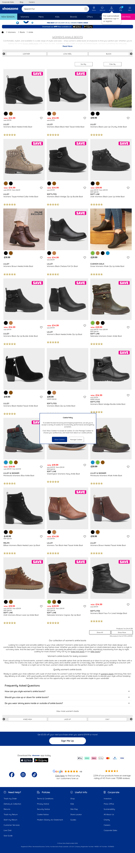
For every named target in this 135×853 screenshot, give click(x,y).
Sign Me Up (67, 740)
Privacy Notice (43, 804)
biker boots (95, 651)
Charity (107, 820)
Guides (73, 820)
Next (131, 54)
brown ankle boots (30, 43)
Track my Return (11, 814)
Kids (72, 804)
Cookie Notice (43, 814)
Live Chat (7, 830)
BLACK (108, 54)
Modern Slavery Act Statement (50, 820)
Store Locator (76, 814)
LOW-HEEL (67, 54)
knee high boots (78, 651)
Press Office (109, 804)
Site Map (74, 809)
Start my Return (10, 820)
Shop (72, 798)
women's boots (107, 674)
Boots (21, 32)
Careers (107, 825)
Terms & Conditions (45, 798)
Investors (108, 798)
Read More (67, 46)
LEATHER (26, 54)
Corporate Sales (110, 830)
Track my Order (10, 798)
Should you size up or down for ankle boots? (67, 697)
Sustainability (109, 809)
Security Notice (43, 809)
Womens (11, 32)
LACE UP (67, 719)
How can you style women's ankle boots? (67, 691)
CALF (107, 719)
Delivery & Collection (12, 804)
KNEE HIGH (27, 719)
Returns (7, 809)
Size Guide (8, 835)
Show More (122, 632)
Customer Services (12, 825)
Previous (4, 54)
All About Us (109, 814)
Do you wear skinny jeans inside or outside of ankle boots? (67, 703)
